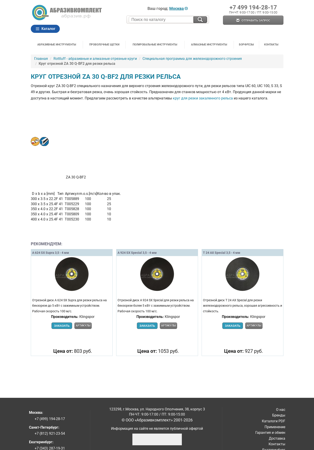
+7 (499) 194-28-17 (50, 419)
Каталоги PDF (273, 421)
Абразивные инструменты (56, 44)
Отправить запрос (253, 20)
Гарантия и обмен (270, 432)
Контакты (271, 44)
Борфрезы (246, 44)
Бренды (278, 415)
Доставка (277, 438)
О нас (280, 409)
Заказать (61, 325)
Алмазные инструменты (209, 44)
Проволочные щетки (104, 44)
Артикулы (83, 325)
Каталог (45, 29)
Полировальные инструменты (155, 44)
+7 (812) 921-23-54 (50, 433)
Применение (275, 427)
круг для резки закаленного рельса (203, 98)
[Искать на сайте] (200, 19)
